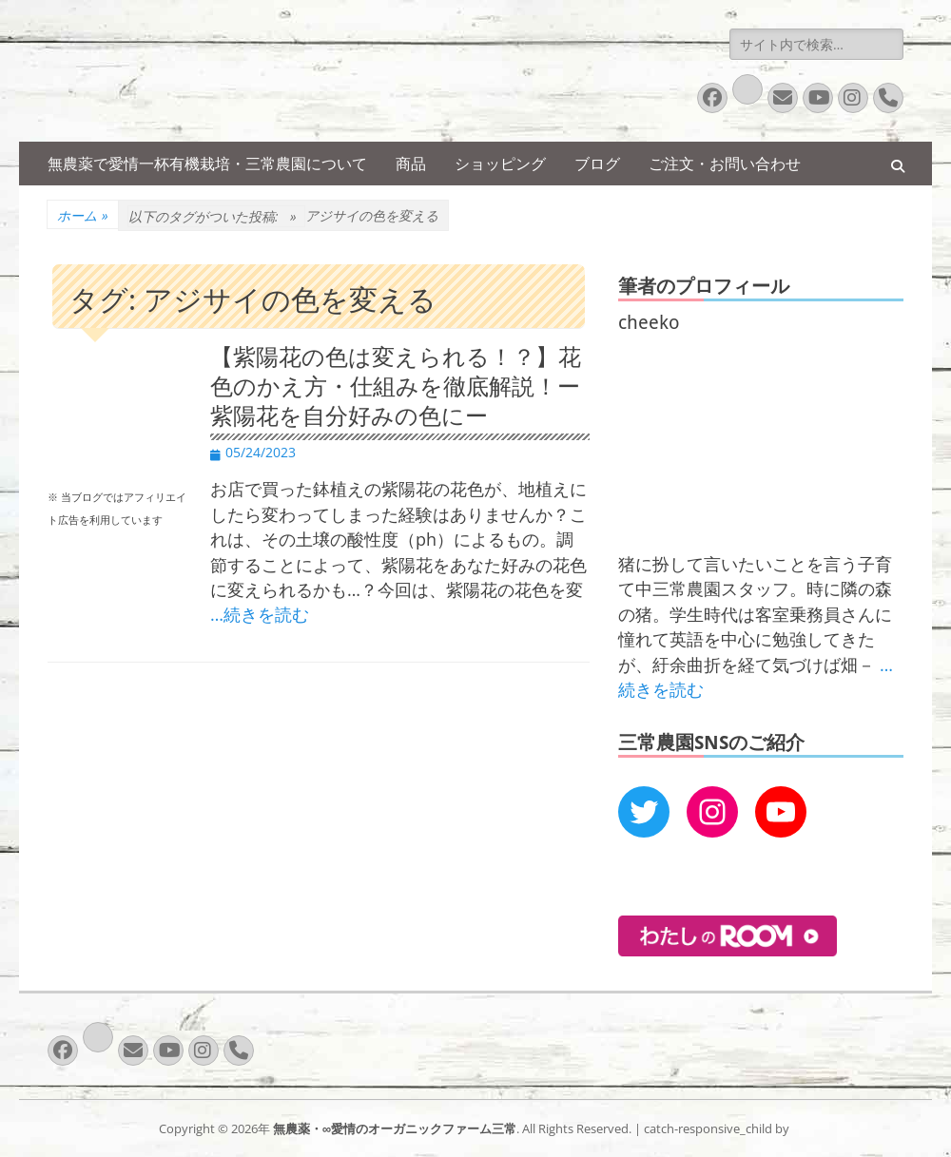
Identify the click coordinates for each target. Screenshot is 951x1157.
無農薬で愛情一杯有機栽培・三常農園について (207, 163)
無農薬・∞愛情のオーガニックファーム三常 (394, 1128)
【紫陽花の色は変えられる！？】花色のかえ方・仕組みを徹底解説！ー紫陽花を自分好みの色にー (395, 387)
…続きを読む (259, 614)
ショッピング (500, 163)
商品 (411, 163)
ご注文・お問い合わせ (725, 163)
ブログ (597, 163)
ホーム (82, 215)
